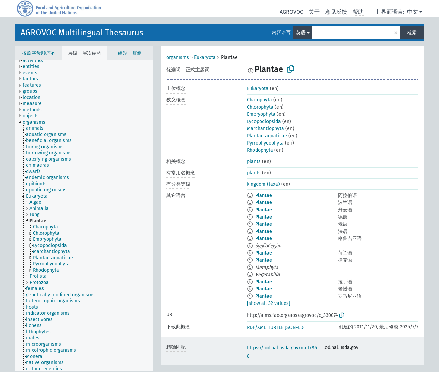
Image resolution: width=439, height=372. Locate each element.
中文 (412, 12)
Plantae (263, 195)
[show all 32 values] (268, 303)
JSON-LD (294, 328)
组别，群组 (130, 53)
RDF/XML (256, 328)
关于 (314, 12)
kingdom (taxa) (263, 184)
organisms (177, 57)
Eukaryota (205, 57)
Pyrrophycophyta (265, 143)
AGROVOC (291, 12)
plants (254, 161)
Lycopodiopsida (264, 121)
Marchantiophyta (265, 129)
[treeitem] (35, 61)
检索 (412, 33)
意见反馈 (336, 12)
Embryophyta (261, 114)
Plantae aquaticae (267, 136)
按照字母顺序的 (39, 53)
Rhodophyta (260, 150)
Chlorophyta (260, 107)
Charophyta (259, 100)
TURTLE (275, 328)
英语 (301, 33)
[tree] (84, 215)
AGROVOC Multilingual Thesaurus (82, 32)
